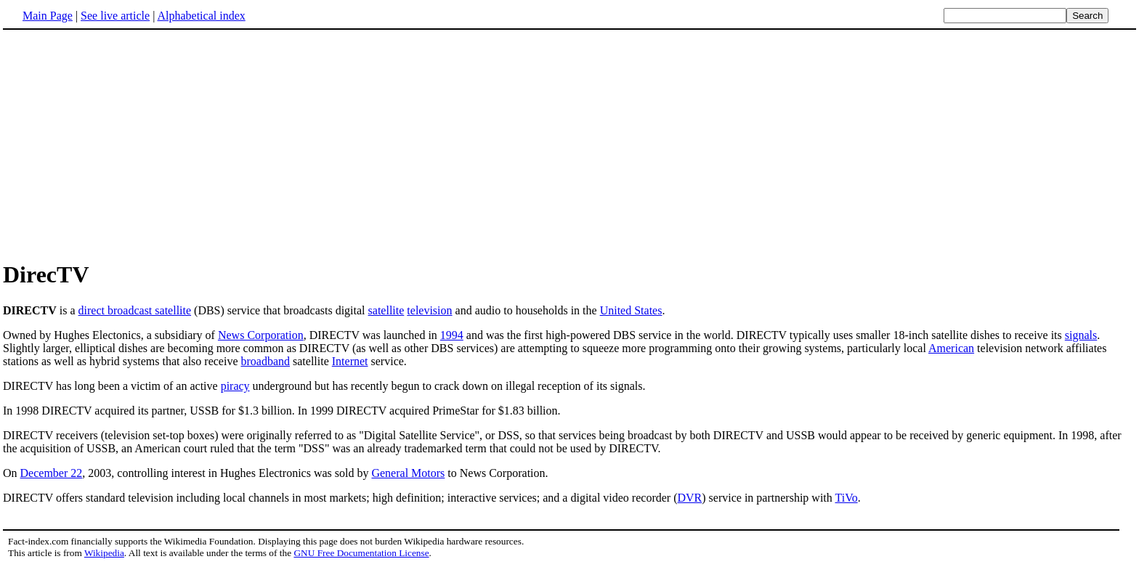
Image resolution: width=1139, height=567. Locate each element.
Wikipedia (104, 552)
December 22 (51, 473)
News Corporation (261, 335)
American (951, 348)
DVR (689, 497)
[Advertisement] (125, 144)
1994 (451, 335)
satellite (386, 310)
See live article (115, 15)
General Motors (408, 473)
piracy (235, 386)
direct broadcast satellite (134, 310)
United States (631, 310)
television (429, 310)
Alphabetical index (201, 15)
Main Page (48, 15)
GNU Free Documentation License (361, 552)
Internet (350, 361)
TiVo (846, 497)
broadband (265, 361)
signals (1081, 335)
